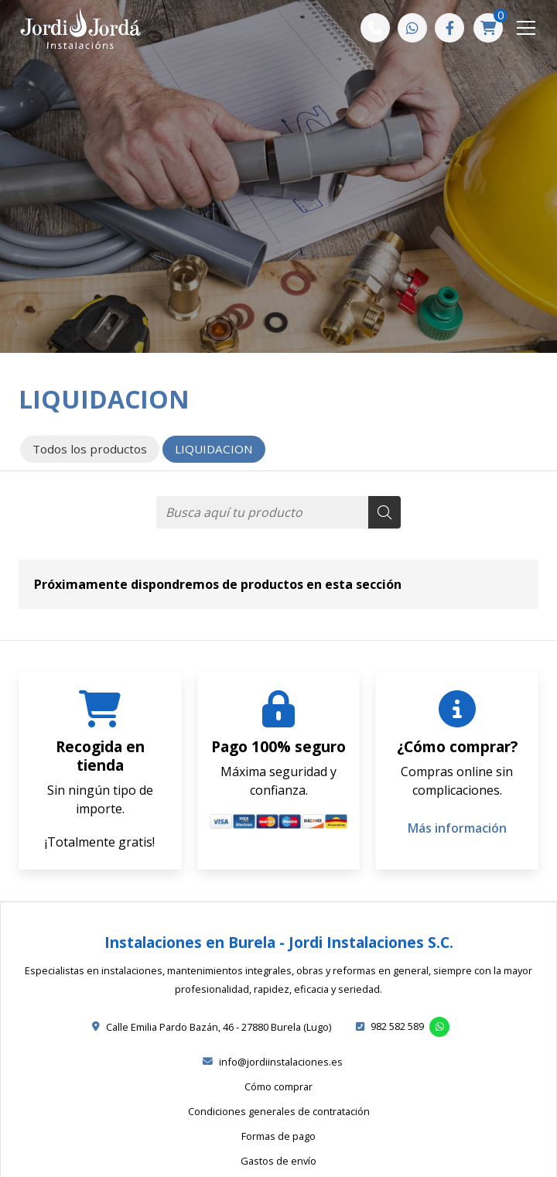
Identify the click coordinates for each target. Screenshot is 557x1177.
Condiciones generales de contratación (279, 1111)
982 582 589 (397, 1026)
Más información (457, 828)
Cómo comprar (278, 1086)
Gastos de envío (278, 1161)
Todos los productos (89, 449)
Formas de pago (278, 1136)
